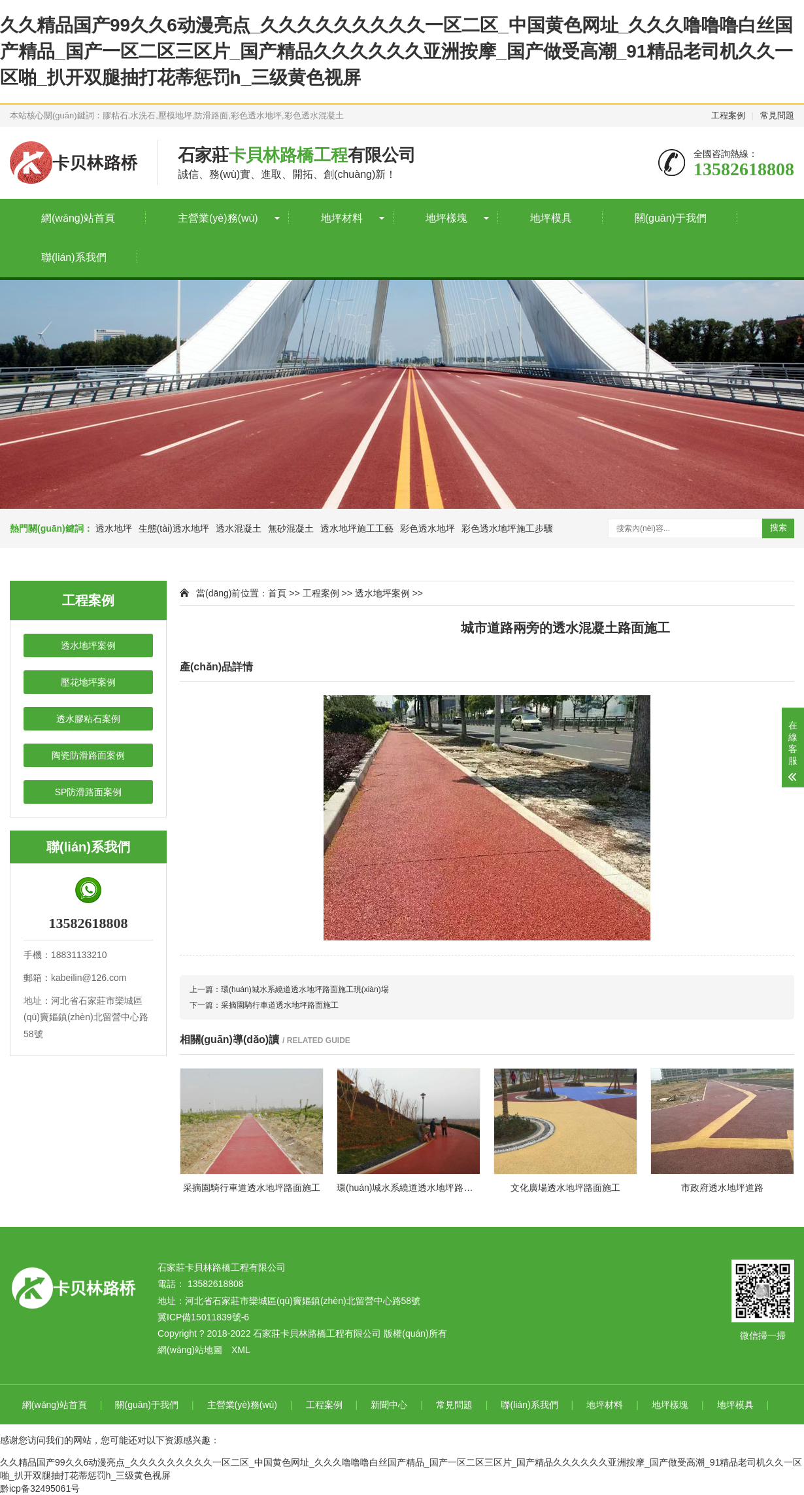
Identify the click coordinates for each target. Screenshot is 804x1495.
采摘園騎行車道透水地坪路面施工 (280, 1005)
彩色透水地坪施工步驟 (507, 528)
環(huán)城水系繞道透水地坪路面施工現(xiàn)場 (305, 989)
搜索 (778, 527)
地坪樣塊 (446, 218)
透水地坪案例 (88, 645)
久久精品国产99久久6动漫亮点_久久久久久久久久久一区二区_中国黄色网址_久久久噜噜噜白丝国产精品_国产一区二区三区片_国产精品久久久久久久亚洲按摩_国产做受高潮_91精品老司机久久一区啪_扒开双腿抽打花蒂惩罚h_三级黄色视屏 (396, 51)
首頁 (277, 593)
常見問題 (777, 115)
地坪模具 (551, 218)
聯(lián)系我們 (74, 257)
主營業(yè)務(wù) (218, 218)
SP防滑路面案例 (88, 792)
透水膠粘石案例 (88, 718)
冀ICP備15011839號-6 (203, 1317)
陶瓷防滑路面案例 (88, 755)
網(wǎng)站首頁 (78, 218)
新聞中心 (389, 1405)
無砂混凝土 (291, 528)
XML (240, 1350)
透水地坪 (113, 528)
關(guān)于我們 (671, 218)
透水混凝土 (238, 528)
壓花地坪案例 (88, 682)
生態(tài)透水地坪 (174, 528)
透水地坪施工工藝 (357, 528)
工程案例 (728, 115)
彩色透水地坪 (427, 528)
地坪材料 (342, 218)
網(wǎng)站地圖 (190, 1350)
